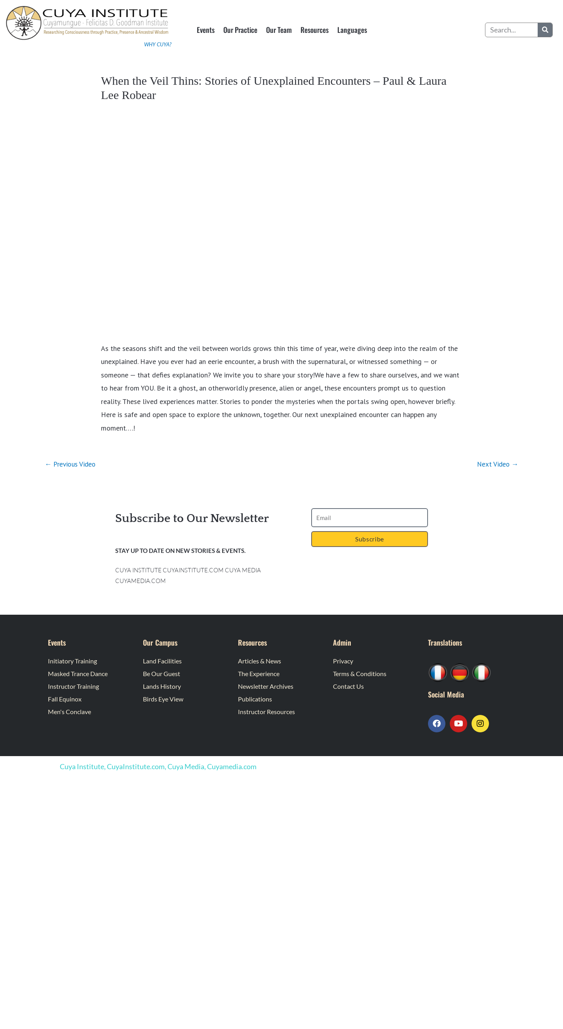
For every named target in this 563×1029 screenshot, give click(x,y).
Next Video (497, 464)
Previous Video (71, 464)
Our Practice (240, 30)
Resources (315, 30)
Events (206, 30)
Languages (352, 30)
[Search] (545, 30)
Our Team (279, 30)
